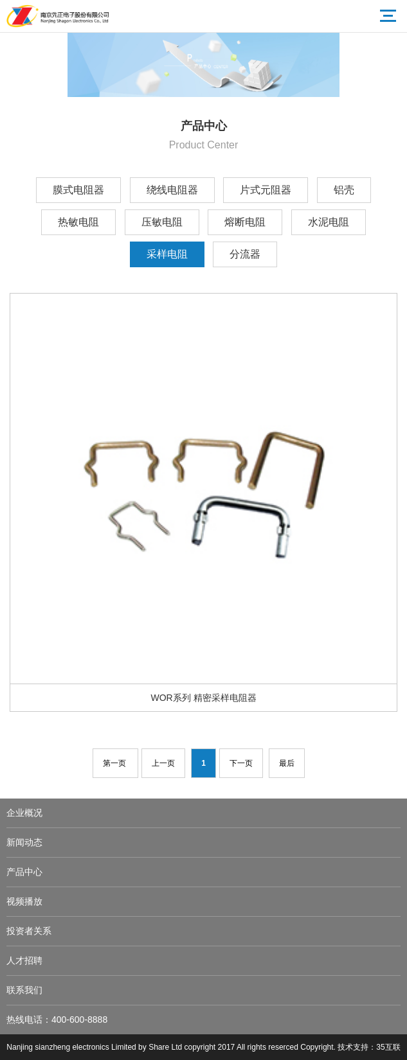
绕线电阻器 (172, 189)
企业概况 (24, 813)
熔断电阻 (245, 221)
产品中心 (24, 872)
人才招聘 (24, 960)
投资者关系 (28, 931)
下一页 (241, 763)
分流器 (245, 254)
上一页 (163, 763)
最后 (286, 763)
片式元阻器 (265, 189)
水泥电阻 (328, 221)
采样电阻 (167, 254)
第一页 (115, 763)
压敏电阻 (162, 221)
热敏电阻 (78, 221)
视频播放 (24, 901)
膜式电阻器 (78, 189)
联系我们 (24, 990)
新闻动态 (24, 842)
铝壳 (344, 189)
